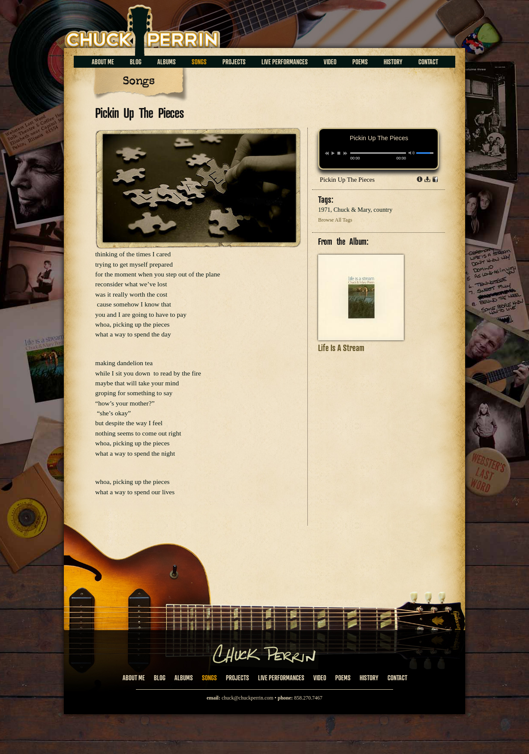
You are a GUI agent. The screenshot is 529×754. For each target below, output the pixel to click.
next (345, 153)
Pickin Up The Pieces (347, 179)
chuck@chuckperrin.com (248, 698)
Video (330, 61)
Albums (166, 61)
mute (412, 153)
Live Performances (284, 61)
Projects (234, 61)
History (393, 61)
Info (420, 179)
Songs (199, 61)
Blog (135, 61)
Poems (360, 61)
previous (327, 153)
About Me (103, 61)
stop (339, 153)
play (333, 153)
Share (435, 179)
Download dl (427, 179)
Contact (428, 61)
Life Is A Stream (341, 347)
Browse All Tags (335, 220)
